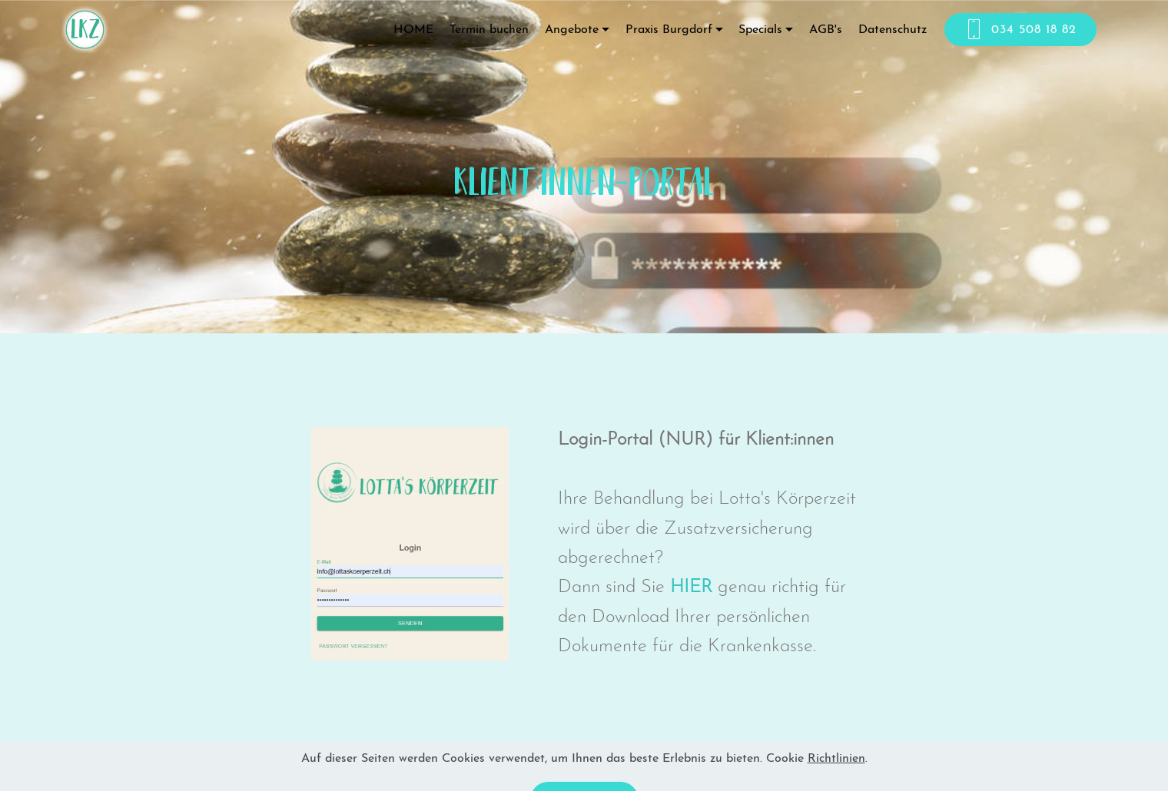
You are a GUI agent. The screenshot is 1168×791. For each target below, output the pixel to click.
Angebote (572, 30)
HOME (413, 30)
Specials (760, 30)
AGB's (825, 30)
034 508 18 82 (1020, 30)
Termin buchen (489, 30)
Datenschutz (892, 30)
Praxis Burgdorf (668, 30)
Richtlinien (836, 770)
